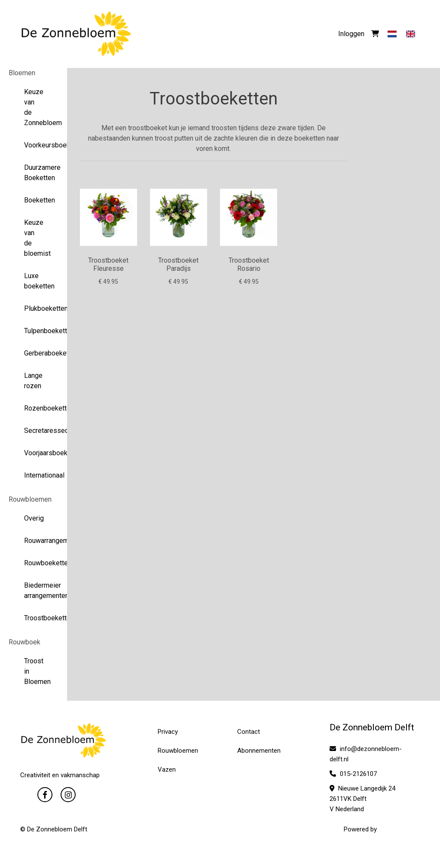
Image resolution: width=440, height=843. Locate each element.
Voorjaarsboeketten (33, 453)
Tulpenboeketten (33, 331)
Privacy (168, 732)
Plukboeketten (33, 308)
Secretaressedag (33, 430)
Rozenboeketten (33, 408)
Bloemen (22, 73)
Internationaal (33, 475)
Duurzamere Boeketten (33, 172)
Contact (248, 732)
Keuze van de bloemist (33, 237)
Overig (33, 518)
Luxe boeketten (33, 281)
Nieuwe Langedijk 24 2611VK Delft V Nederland (362, 799)
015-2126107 (353, 774)
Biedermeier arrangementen (33, 590)
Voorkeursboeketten (33, 145)
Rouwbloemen (30, 499)
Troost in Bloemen (33, 671)
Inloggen (351, 34)
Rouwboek (24, 642)
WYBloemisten (399, 829)
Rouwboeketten (33, 563)
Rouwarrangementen (33, 540)
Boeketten (33, 200)
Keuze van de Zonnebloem (33, 107)
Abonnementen (259, 750)
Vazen (167, 769)
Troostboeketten (33, 618)
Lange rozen (33, 380)
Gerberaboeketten (33, 353)
